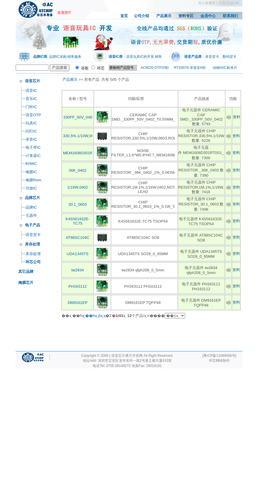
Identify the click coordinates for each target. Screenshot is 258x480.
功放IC (31, 188)
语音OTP (33, 115)
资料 (236, 117)
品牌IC (31, 207)
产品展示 (70, 79)
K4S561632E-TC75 (78, 221)
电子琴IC (33, 147)
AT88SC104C (77, 237)
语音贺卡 (33, 234)
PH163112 (78, 286)
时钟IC (31, 164)
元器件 (31, 215)
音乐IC (31, 98)
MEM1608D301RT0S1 (82, 153)
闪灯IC (31, 131)
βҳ (100, 316)
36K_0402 (78, 170)
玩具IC (31, 123)
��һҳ (91, 316)
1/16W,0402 (77, 187)
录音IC (31, 139)
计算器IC (33, 155)
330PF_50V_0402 (78, 117)
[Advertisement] (78, 351)
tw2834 (77, 270)
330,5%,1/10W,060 (79, 136)
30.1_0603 (77, 204)
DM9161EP (77, 302)
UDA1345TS (78, 254)
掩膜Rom (33, 180)
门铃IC (31, 107)
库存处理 (33, 254)
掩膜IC (31, 172)
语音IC (31, 90)
